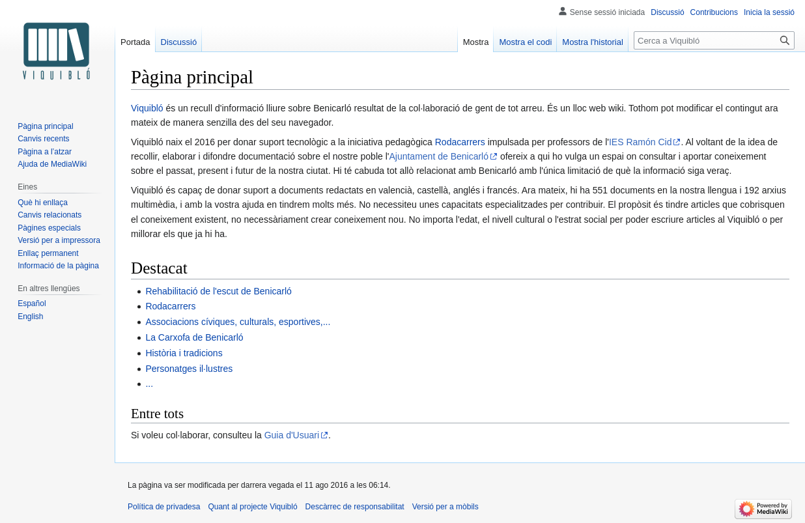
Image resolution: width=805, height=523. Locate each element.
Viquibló (147, 108)
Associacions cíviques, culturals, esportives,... (237, 322)
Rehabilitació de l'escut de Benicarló (218, 291)
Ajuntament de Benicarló (438, 156)
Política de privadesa (164, 506)
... (149, 383)
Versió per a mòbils (445, 506)
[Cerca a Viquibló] (714, 40)
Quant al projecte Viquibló (252, 506)
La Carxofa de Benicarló (194, 337)
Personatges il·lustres (189, 368)
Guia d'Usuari (291, 435)
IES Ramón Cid (640, 142)
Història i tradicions (183, 353)
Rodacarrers (460, 142)
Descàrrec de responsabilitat (354, 506)
